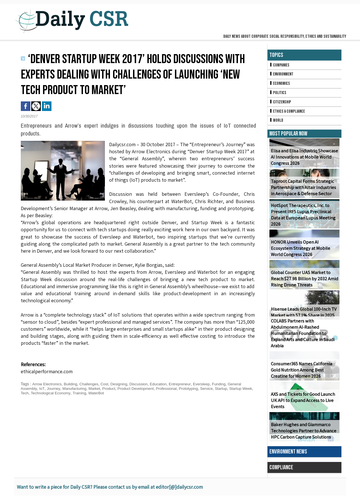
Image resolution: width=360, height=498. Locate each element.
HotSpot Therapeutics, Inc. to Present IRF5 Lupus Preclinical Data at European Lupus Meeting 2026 (302, 217)
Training (93, 393)
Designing (122, 384)
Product (111, 388)
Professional (171, 388)
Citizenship (280, 103)
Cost (107, 384)
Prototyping (194, 388)
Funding (226, 384)
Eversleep (207, 384)
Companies (279, 65)
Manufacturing (75, 388)
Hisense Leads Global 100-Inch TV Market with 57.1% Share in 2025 (302, 315)
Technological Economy (63, 393)
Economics (280, 84)
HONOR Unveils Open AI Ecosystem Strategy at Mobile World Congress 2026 (304, 251)
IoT (42, 388)
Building (72, 384)
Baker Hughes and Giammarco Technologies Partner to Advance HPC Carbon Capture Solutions (302, 433)
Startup (227, 388)
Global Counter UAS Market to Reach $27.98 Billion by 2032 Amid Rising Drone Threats (303, 281)
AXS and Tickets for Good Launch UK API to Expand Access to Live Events (302, 403)
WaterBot (111, 393)
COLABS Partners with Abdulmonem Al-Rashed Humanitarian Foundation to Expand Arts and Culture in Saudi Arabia (302, 336)
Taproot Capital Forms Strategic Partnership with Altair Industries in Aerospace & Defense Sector (302, 190)
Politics (278, 94)
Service (212, 388)
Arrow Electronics (47, 384)
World (276, 122)
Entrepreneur (185, 384)
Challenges (91, 384)
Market (96, 388)
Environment (281, 74)
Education (163, 384)
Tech (37, 393)
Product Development (139, 388)
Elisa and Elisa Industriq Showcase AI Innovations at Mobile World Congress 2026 (303, 159)
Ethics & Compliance (288, 113)
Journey (54, 388)
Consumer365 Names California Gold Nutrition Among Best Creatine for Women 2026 (301, 372)
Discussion (142, 384)
